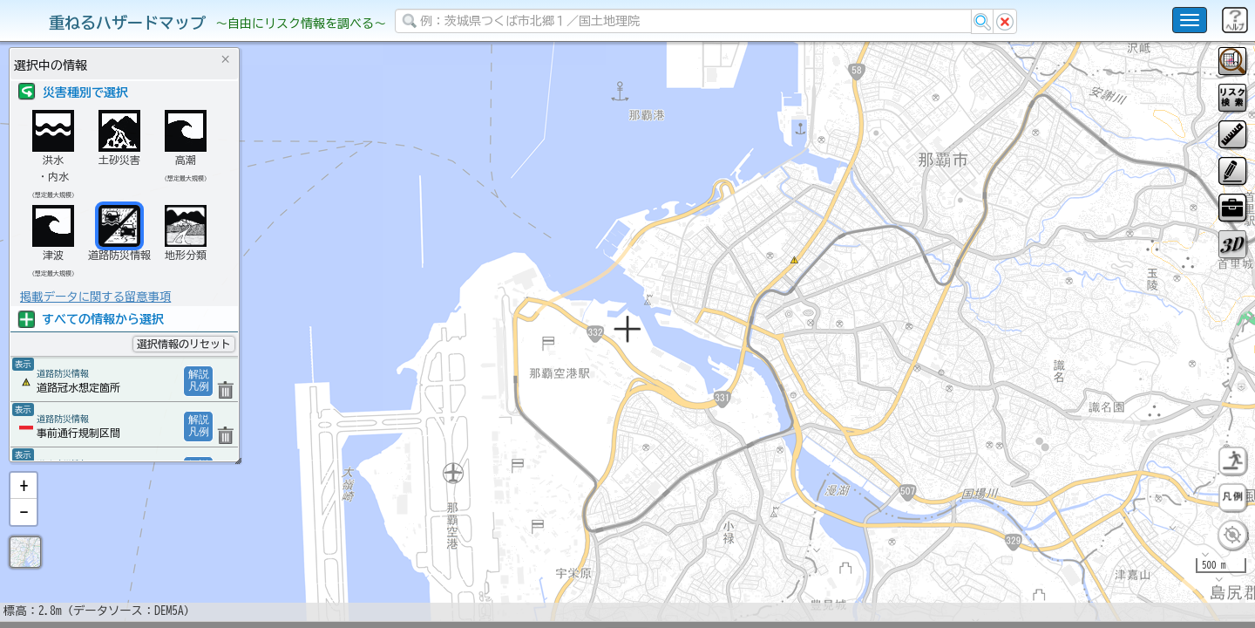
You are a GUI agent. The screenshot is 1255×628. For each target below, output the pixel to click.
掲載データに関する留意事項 (95, 296)
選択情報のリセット (184, 343)
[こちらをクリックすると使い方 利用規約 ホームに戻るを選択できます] (1189, 20)
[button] (23, 531)
